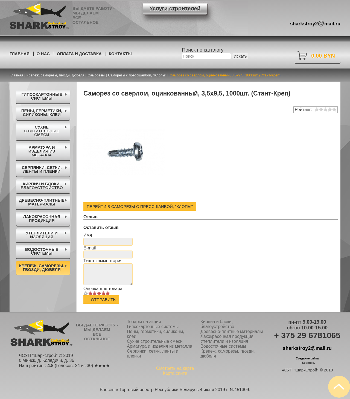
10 (108, 293)
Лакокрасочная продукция (226, 336)
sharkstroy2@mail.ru (307, 348)
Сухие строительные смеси (155, 341)
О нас (43, 54)
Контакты (120, 54)
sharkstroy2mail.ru (315, 23)
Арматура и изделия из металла (159, 346)
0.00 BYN (323, 56)
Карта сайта (175, 373)
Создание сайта (307, 358)
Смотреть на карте (175, 368)
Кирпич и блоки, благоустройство (217, 324)
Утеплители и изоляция (224, 341)
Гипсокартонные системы (153, 326)
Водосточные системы (223, 346)
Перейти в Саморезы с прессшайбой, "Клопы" (140, 206)
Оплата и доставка (79, 54)
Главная (20, 54)
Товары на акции (144, 321)
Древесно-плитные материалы (231, 331)
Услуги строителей (175, 8)
